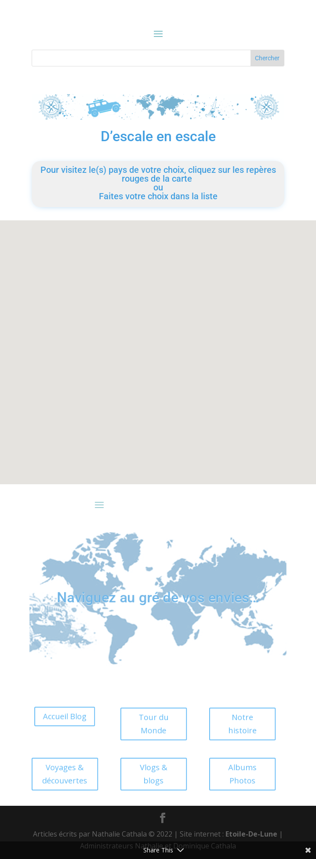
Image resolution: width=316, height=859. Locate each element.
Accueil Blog (53, 716)
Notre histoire (231, 723)
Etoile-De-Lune (251, 834)
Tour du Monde (142, 723)
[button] (124, 353)
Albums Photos (231, 774)
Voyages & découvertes (53, 774)
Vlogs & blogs (142, 774)
